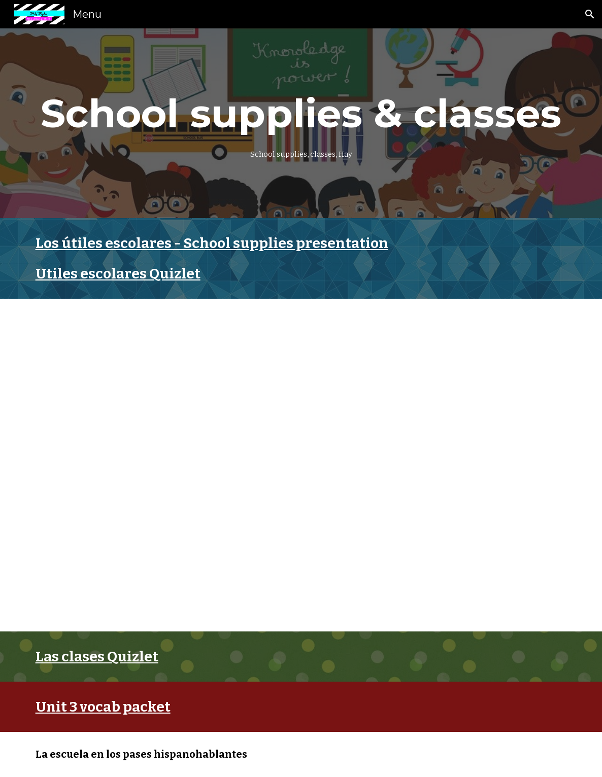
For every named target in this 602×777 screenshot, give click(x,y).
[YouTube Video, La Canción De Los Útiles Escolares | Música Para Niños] (162, 384)
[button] (590, 14)
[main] (301, 123)
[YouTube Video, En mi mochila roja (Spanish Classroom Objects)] (162, 545)
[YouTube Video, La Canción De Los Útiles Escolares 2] (439, 384)
